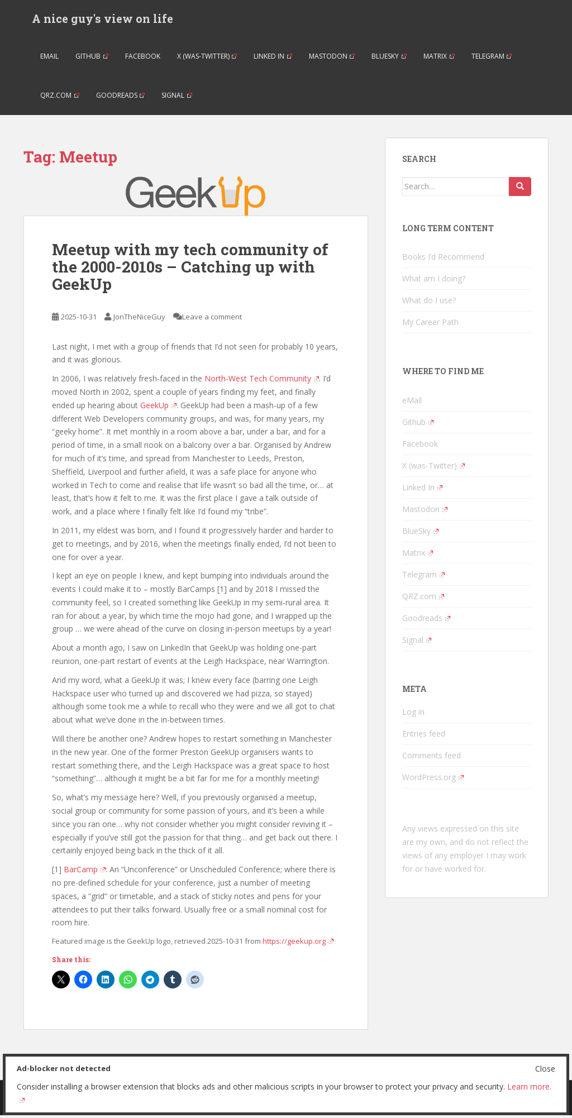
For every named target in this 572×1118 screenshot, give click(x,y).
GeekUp (158, 407)
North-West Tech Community (261, 381)
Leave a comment (212, 319)
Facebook (142, 58)
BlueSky (389, 58)
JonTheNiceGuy (139, 319)
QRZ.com (59, 97)
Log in (413, 714)
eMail (49, 58)
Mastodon (332, 58)
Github (91, 58)
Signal (176, 97)
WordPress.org (433, 780)
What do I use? (429, 303)
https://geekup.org (298, 944)
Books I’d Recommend (443, 259)
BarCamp (85, 872)
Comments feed (431, 758)
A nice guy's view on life (102, 19)
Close (545, 1068)
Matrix (439, 58)
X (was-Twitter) (207, 58)
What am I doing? (433, 281)
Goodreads (120, 97)
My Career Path (430, 324)
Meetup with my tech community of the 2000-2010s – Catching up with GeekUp (190, 269)
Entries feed (423, 736)
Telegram (491, 58)
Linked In (273, 58)
